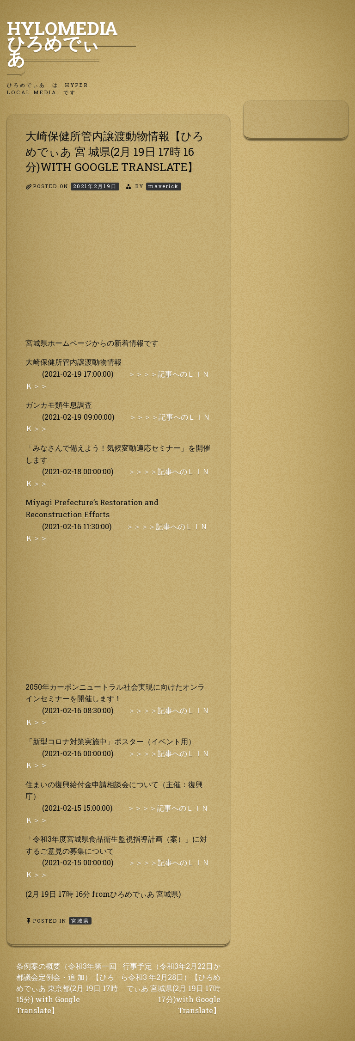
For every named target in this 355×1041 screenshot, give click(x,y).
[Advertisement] (118, 272)
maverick (163, 186)
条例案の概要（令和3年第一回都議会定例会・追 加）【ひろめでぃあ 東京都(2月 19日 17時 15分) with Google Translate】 (67, 988)
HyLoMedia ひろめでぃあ (71, 43)
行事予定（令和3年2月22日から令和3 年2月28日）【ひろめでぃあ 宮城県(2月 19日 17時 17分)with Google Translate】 (170, 988)
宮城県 (80, 920)
